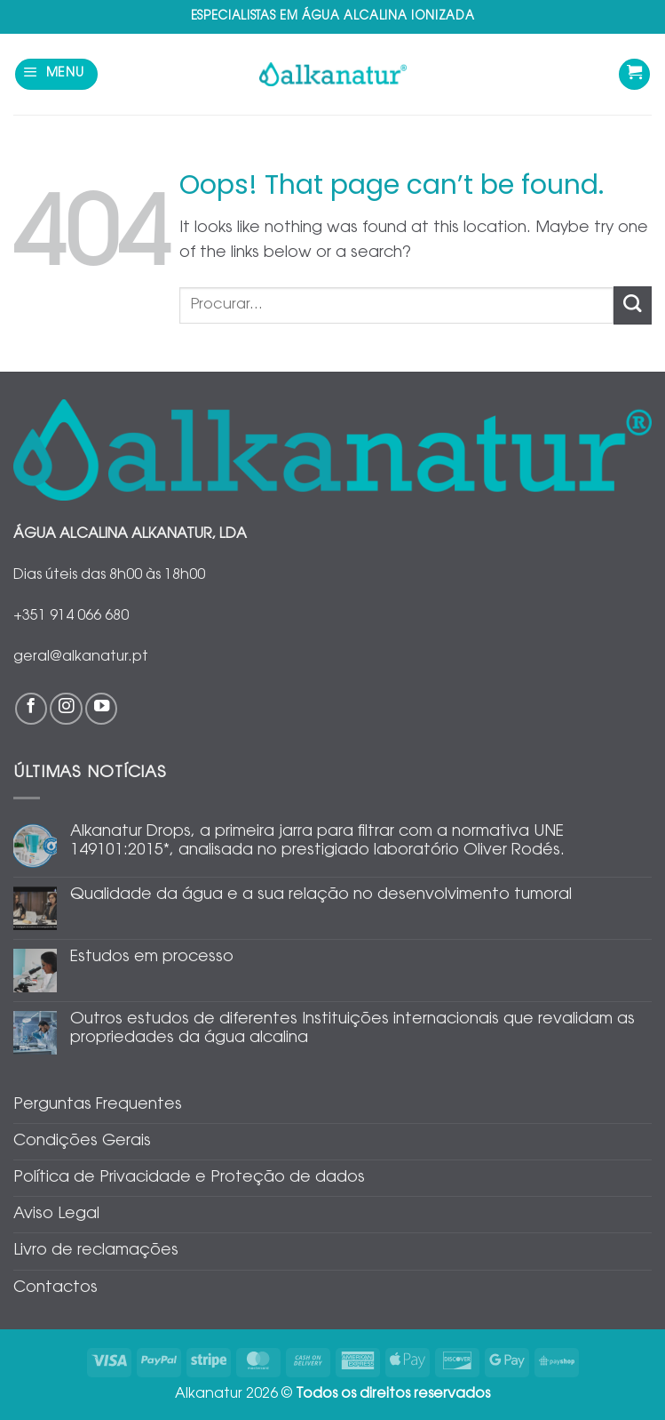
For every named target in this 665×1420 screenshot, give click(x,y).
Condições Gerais (82, 1142)
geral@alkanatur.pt (80, 657)
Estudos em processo (152, 958)
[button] (57, 75)
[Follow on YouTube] (101, 709)
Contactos (55, 1288)
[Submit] (633, 305)
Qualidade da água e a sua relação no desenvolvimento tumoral (321, 895)
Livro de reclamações (95, 1251)
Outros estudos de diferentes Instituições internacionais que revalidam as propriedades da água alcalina (352, 1029)
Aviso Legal (56, 1215)
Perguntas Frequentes (97, 1105)
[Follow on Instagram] (66, 709)
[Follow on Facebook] (31, 709)
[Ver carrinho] (634, 75)
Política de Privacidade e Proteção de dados (189, 1178)
